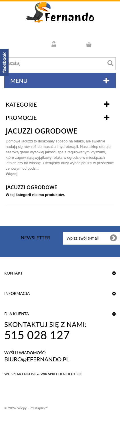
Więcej (11, 174)
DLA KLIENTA (16, 313)
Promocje (21, 117)
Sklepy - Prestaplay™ (32, 408)
